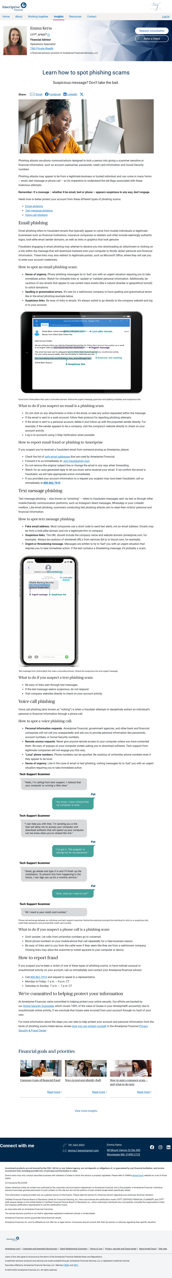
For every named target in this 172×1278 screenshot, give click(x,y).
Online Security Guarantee (38, 1006)
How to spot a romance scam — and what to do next (129, 1082)
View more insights (86, 1110)
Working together (38, 16)
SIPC (76, 1265)
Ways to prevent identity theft (83, 1080)
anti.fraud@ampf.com (76, 461)
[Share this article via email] (35, 95)
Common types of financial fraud (40, 1080)
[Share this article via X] (81, 94)
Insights (58, 16)
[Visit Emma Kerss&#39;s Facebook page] (152, 1147)
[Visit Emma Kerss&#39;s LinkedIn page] (168, 1147)
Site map (163, 1248)
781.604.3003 (76, 1145)
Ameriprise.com (12, 1248)
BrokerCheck (138, 1175)
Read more (53, 1092)
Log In (165, 16)
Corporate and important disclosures (40, 1248)
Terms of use (96, 1248)
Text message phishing (39, 210)
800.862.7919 (38, 977)
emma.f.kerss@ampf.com (83, 1150)
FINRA (66, 1265)
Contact (91, 16)
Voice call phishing (36, 215)
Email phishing (34, 206)
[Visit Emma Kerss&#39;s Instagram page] (161, 1147)
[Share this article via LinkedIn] (70, 94)
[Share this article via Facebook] (53, 94)
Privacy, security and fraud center (120, 1248)
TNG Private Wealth (41, 48)
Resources (75, 16)
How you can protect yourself (89, 1026)
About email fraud (147, 1248)
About (18, 16)
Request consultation (151, 30)
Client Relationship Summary (73, 1248)
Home (6, 16)
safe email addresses (57, 456)
